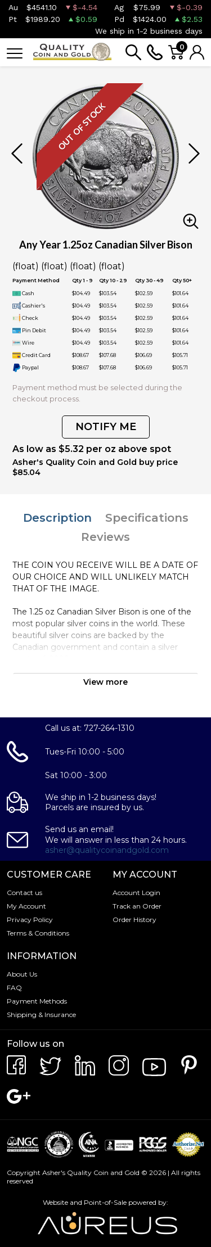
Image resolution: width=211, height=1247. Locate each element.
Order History (134, 919)
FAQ (14, 987)
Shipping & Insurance (41, 1014)
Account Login (136, 892)
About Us (22, 974)
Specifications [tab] (146, 518)
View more (105, 682)
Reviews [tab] (105, 537)
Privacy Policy (30, 919)
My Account (26, 906)
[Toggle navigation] (15, 52)
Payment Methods (37, 1001)
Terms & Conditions (38, 933)
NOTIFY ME (105, 427)
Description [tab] (57, 518)
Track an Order (137, 906)
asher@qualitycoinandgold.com (107, 850)
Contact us (24, 892)
